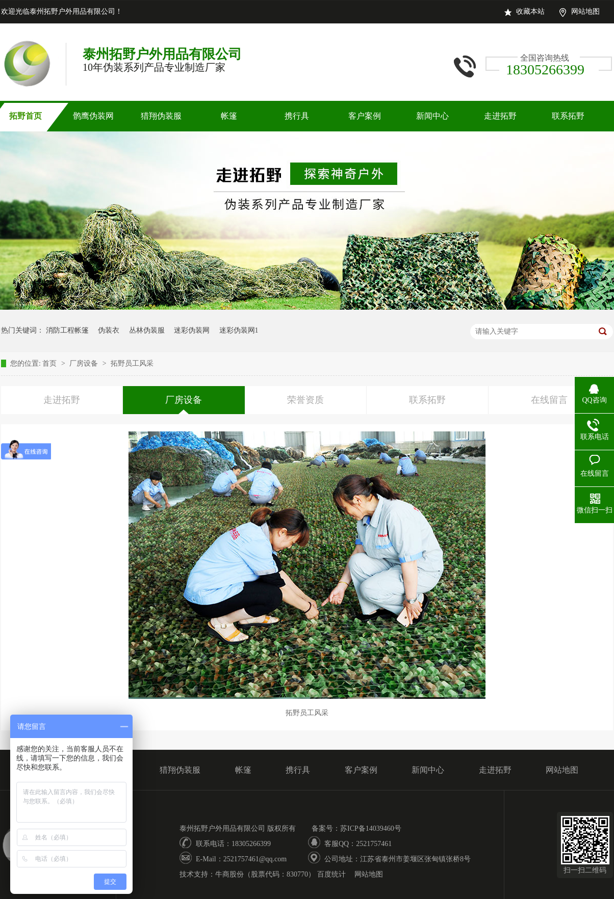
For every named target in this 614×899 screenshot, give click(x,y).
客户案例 (364, 116)
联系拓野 (568, 116)
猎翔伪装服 (161, 116)
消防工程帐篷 (67, 330)
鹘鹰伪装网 (93, 116)
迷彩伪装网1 (239, 330)
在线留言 (549, 400)
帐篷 (229, 116)
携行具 (297, 116)
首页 (50, 363)
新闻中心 (432, 116)
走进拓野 (500, 116)
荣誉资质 (305, 400)
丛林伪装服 (147, 330)
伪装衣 (108, 330)
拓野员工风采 (132, 363)
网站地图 (585, 11)
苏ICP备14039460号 (370, 828)
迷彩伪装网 (192, 330)
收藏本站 (530, 11)
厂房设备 (84, 363)
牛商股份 (229, 874)
